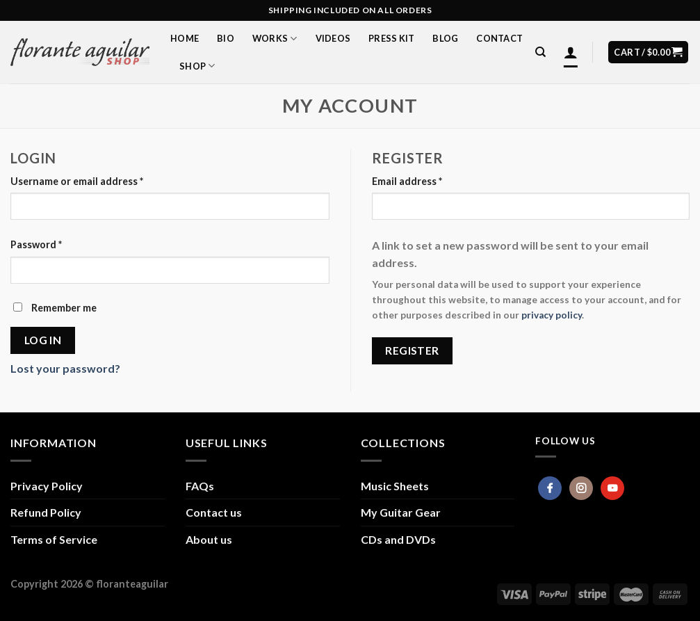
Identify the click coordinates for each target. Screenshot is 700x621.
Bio (225, 38)
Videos (333, 38)
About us (209, 539)
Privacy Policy (46, 485)
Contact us (214, 512)
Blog (445, 38)
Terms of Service (53, 539)
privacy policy (551, 315)
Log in (43, 340)
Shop (197, 65)
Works (275, 38)
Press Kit (391, 38)
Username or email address (76, 181)
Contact (499, 38)
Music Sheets (395, 485)
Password (36, 244)
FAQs (200, 485)
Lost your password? (65, 368)
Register (412, 350)
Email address (407, 181)
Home (184, 38)
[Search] (540, 52)
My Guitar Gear (401, 512)
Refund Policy (45, 512)
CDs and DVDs (398, 539)
